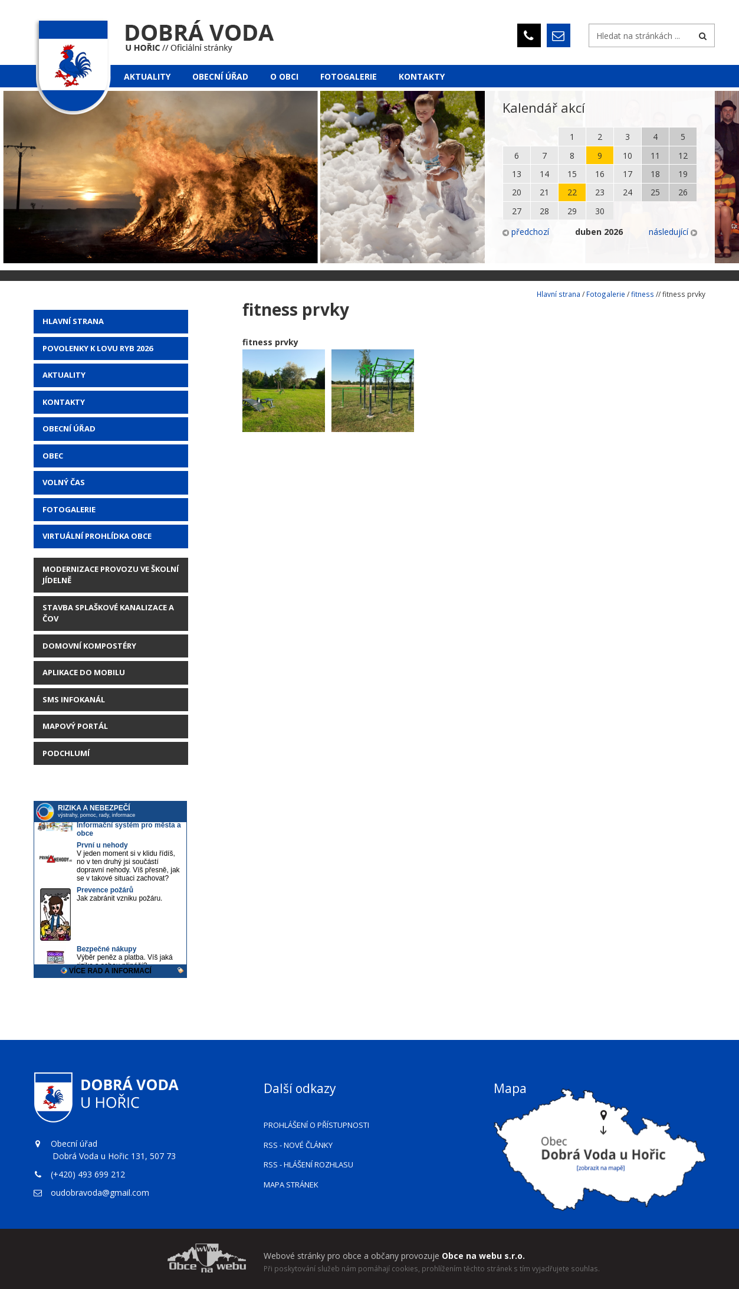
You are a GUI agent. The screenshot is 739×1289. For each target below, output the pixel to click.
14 (544, 173)
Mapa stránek (291, 1184)
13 (516, 173)
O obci (284, 76)
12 (683, 155)
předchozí (525, 231)
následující (673, 231)
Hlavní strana (73, 321)
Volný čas (63, 482)
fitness (642, 294)
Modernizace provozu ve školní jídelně (110, 575)
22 (572, 192)
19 (683, 173)
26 (683, 192)
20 (516, 192)
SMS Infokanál (73, 699)
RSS (298, 1145)
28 (544, 211)
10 (627, 155)
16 (600, 173)
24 (627, 192)
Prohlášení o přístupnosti (316, 1125)
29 (572, 211)
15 (572, 173)
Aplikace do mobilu (83, 672)
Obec (52, 455)
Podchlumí (66, 753)
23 (600, 192)
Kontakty (422, 76)
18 (655, 173)
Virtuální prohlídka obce (97, 536)
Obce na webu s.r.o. (483, 1255)
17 (627, 173)
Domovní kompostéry (89, 645)
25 (655, 192)
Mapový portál (75, 726)
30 (600, 211)
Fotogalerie (348, 76)
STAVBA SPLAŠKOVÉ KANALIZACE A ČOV (108, 613)
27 (516, 211)
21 (544, 192)
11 (655, 155)
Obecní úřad (220, 76)
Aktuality (147, 76)
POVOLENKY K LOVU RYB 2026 (97, 348)
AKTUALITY (64, 374)
